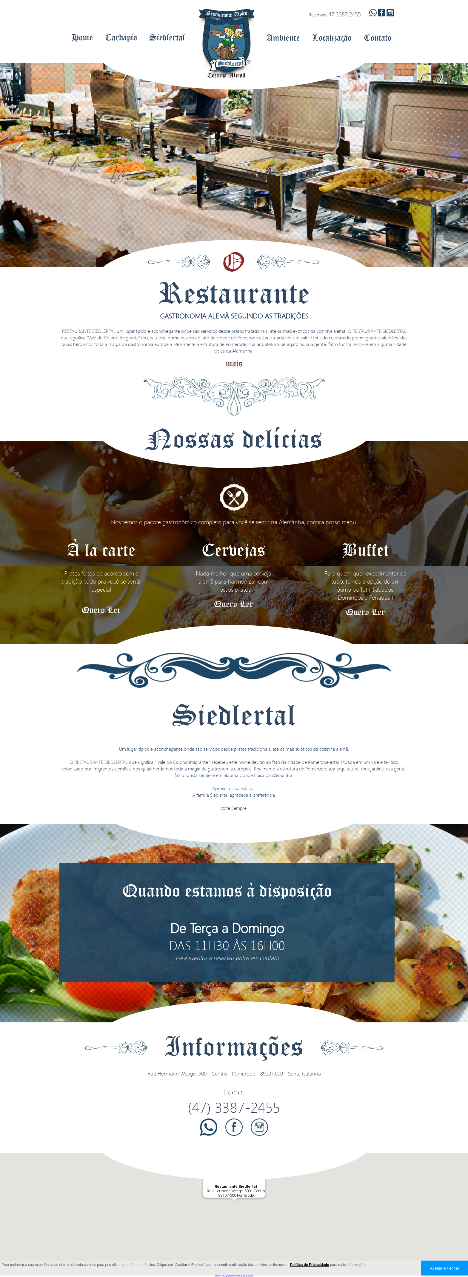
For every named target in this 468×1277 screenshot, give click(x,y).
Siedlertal (167, 37)
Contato (377, 37)
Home (82, 37)
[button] (234, 1206)
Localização (332, 37)
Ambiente (283, 37)
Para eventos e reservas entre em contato (227, 958)
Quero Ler (101, 609)
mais (234, 363)
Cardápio (121, 37)
